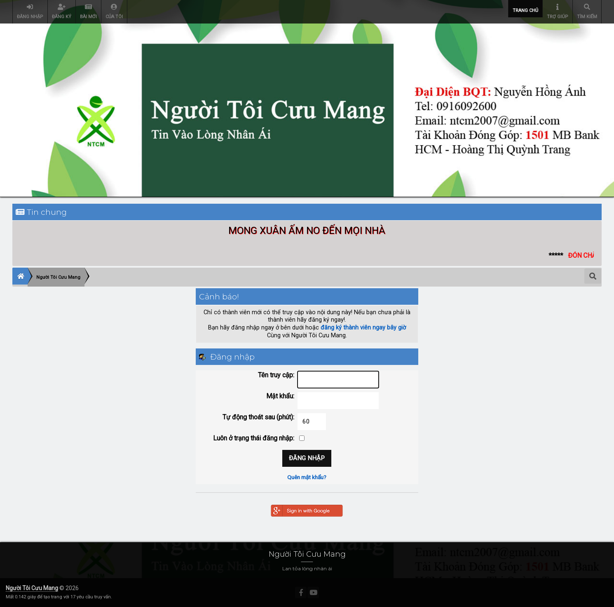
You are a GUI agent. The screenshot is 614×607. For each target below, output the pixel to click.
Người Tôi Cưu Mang (32, 588)
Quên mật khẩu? (306, 477)
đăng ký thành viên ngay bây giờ (363, 327)
